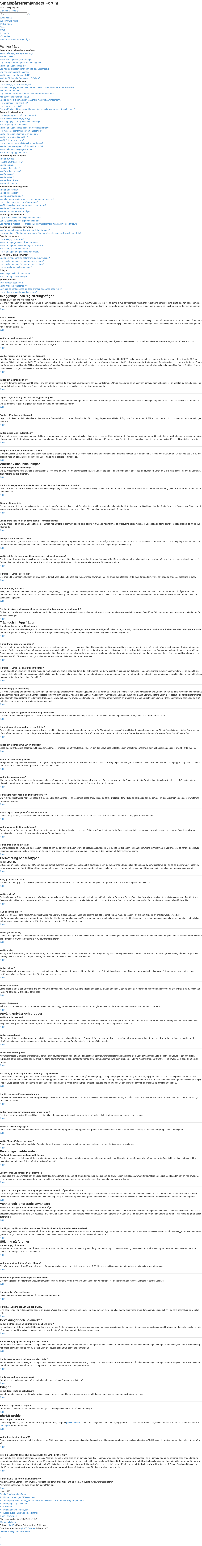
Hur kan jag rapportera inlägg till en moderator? (21, 143)
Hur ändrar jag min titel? (11, 106)
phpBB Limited (73, 1423)
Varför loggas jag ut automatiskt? (15, 75)
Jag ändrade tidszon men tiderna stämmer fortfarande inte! (27, 94)
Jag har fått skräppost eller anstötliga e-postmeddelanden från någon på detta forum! (38, 224)
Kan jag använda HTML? (11, 162)
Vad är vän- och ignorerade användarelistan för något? (25, 230)
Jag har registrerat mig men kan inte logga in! (20, 63)
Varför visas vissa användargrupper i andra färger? (23, 205)
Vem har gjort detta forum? (12, 283)
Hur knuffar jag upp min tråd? (13, 152)
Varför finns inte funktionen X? (13, 286)
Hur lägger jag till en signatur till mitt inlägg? (20, 121)
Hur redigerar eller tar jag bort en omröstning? (21, 131)
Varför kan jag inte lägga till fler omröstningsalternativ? (24, 128)
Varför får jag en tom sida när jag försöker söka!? (22, 245)
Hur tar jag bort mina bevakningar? (16, 267)
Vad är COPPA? (7, 56)
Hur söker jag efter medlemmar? (15, 249)
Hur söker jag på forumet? (12, 239)
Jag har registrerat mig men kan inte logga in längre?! (24, 69)
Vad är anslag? (7, 174)
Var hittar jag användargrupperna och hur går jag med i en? (27, 199)
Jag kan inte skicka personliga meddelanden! (20, 218)
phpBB (11, 1525)
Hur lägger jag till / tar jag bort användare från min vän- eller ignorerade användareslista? (40, 233)
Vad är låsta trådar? (9, 180)
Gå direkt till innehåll (9, 11)
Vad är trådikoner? (8, 183)
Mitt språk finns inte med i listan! (14, 97)
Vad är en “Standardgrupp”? (13, 208)
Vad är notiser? (7, 177)
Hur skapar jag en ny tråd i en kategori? (18, 115)
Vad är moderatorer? (9, 193)
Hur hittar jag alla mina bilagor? (14, 276)
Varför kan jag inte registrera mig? (15, 60)
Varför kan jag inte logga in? (13, 66)
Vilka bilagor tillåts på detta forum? (15, 273)
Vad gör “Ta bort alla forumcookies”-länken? (20, 78)
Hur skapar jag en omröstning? (14, 125)
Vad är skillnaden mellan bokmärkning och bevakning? (25, 258)
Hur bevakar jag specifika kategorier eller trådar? (22, 261)
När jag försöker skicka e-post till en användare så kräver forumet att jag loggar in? (37, 109)
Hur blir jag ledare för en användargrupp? (19, 202)
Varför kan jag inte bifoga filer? (14, 137)
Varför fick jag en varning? (12, 140)
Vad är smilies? (7, 165)
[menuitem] (9, 21)
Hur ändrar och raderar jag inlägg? (16, 118)
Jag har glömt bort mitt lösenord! (15, 72)
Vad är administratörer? (10, 190)
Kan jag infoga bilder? (10, 168)
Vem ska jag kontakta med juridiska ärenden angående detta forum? (31, 289)
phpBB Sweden (28, 1528)
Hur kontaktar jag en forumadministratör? (18, 292)
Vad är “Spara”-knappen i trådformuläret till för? (21, 146)
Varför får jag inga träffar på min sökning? (19, 242)
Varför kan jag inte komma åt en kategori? (19, 134)
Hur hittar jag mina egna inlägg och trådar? (19, 252)
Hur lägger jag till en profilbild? (14, 103)
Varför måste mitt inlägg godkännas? (16, 149)
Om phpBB (5, 1426)
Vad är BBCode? (7, 159)
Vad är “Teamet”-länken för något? (15, 211)
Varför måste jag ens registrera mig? (16, 53)
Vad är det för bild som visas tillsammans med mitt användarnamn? (30, 100)
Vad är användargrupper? (11, 196)
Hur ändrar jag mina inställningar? (15, 84)
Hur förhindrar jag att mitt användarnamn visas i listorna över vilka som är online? (37, 87)
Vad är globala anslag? (10, 171)
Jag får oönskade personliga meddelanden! (20, 221)
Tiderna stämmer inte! (10, 90)
